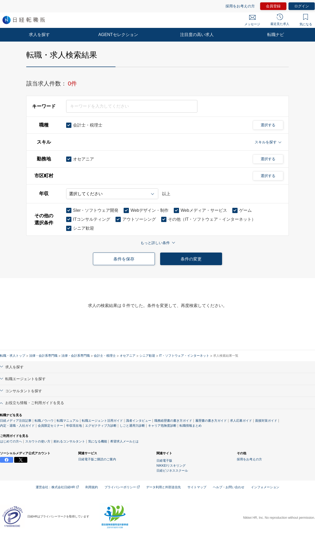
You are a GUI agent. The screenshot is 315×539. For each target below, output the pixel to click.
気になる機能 (97, 441)
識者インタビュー (138, 420)
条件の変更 (191, 259)
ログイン (301, 6)
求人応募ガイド (241, 420)
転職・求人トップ (12, 355)
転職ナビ (275, 34)
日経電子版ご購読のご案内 (97, 459)
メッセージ (252, 20)
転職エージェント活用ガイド (102, 420)
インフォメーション (265, 487)
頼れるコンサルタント (69, 441)
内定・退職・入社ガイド (17, 425)
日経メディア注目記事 (16, 420)
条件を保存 (123, 259)
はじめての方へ (11, 441)
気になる (306, 20)
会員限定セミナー (50, 425)
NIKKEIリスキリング (171, 465)
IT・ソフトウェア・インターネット (184, 355)
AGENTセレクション (118, 34)
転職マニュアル (68, 420)
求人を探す (39, 34)
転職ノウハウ (44, 420)
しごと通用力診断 (132, 425)
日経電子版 (164, 460)
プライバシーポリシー (122, 487)
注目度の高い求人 (197, 34)
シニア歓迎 (147, 355)
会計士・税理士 (105, 355)
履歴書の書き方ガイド (211, 420)
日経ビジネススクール (172, 470)
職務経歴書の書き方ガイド (173, 420)
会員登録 (273, 6)
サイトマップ (196, 487)
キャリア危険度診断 (162, 425)
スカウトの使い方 (37, 441)
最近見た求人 (279, 20)
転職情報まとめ (191, 425)
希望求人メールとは (124, 441)
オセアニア (127, 355)
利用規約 (91, 487)
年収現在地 (74, 425)
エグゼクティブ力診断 (101, 425)
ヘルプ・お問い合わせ (228, 487)
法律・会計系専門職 (43, 355)
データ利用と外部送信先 (163, 487)
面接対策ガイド (266, 420)
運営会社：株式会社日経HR (57, 487)
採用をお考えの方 (240, 6)
